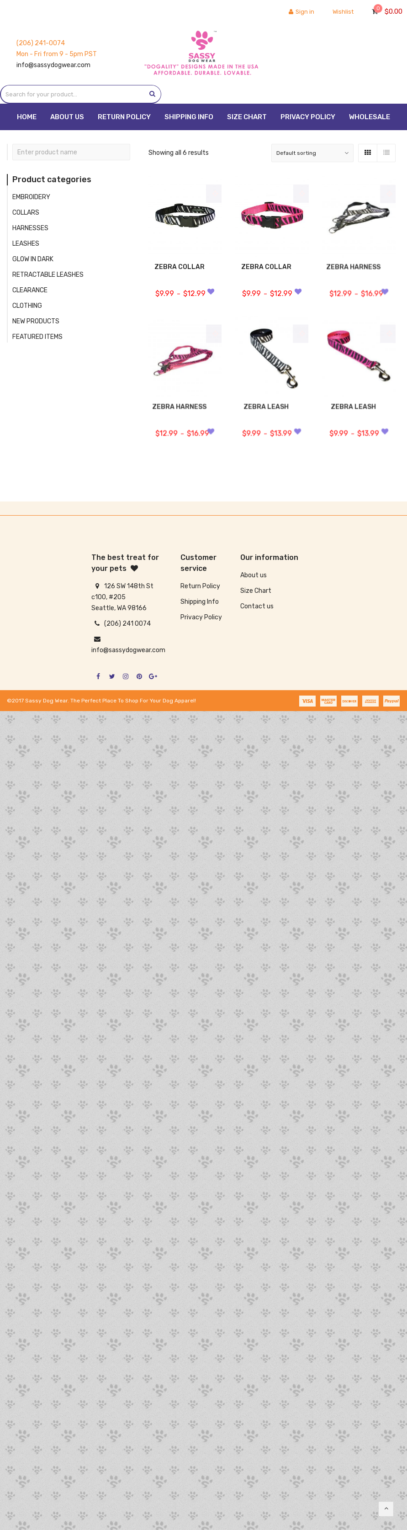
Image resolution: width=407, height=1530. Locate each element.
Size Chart (255, 591)
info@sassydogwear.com (53, 65)
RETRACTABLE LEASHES (48, 275)
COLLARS (25, 212)
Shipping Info (199, 602)
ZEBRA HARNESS (353, 272)
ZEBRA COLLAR (179, 267)
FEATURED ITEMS (37, 337)
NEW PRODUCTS (35, 321)
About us (253, 575)
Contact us (257, 606)
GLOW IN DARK (32, 259)
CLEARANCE (30, 290)
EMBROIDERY (31, 197)
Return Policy (200, 586)
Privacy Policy (201, 617)
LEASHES (25, 244)
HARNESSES (30, 228)
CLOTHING (27, 306)
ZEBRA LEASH (267, 412)
